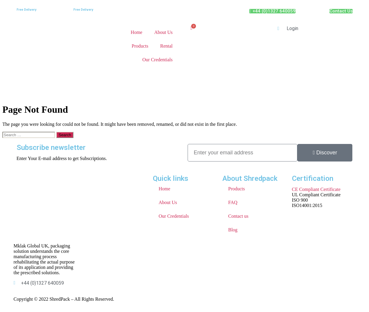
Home (136, 32)
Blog (233, 229)
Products (140, 45)
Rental (166, 45)
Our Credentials (157, 59)
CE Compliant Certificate (316, 189)
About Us (163, 32)
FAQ (233, 202)
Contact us (238, 216)
